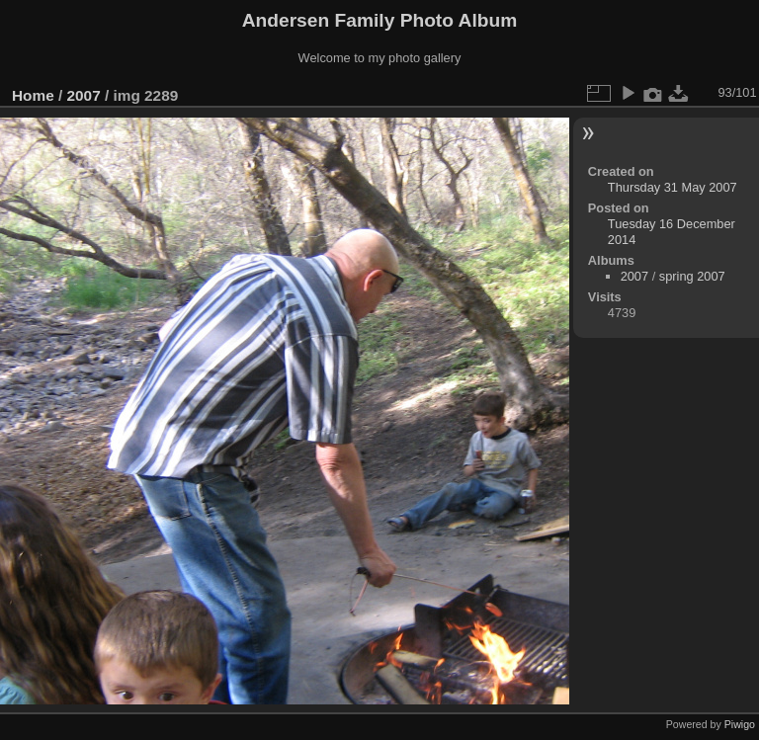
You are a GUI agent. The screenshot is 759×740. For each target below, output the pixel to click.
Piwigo (739, 724)
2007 (84, 95)
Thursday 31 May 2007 (672, 187)
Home (33, 95)
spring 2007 (692, 276)
